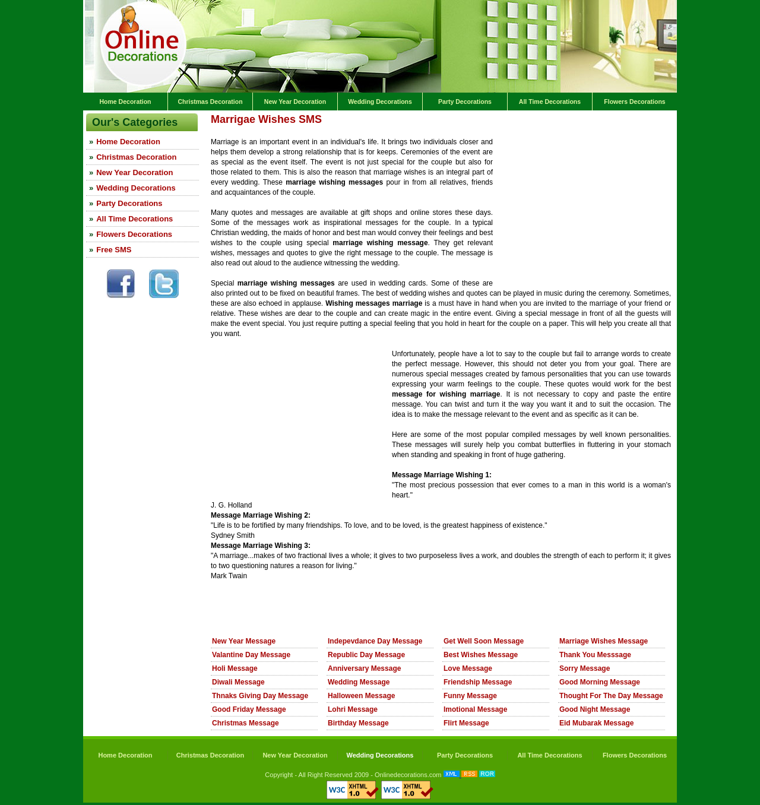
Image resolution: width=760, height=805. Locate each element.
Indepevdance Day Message (375, 641)
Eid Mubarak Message (596, 723)
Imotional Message (475, 709)
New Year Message (244, 641)
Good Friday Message (249, 709)
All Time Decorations (550, 101)
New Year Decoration (295, 101)
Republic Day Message (366, 655)
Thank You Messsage (595, 655)
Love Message (468, 668)
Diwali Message (238, 682)
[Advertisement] (350, 132)
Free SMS (113, 249)
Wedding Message (359, 682)
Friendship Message (478, 682)
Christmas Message (245, 723)
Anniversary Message (364, 668)
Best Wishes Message (481, 655)
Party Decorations (465, 101)
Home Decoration (125, 101)
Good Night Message (594, 709)
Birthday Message (358, 723)
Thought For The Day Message (611, 696)
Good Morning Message (599, 682)
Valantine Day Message (251, 655)
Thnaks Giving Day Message (260, 696)
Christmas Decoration (210, 101)
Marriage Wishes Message (603, 641)
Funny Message (470, 696)
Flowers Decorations (634, 101)
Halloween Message (361, 696)
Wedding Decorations (380, 101)
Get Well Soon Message (484, 641)
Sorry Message (584, 668)
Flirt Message (466, 723)
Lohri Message (353, 709)
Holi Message (235, 668)
